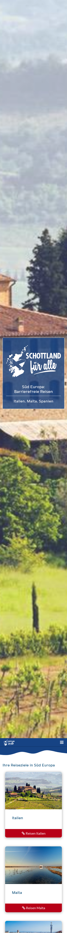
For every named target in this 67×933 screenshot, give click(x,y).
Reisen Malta (33, 908)
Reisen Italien (33, 833)
